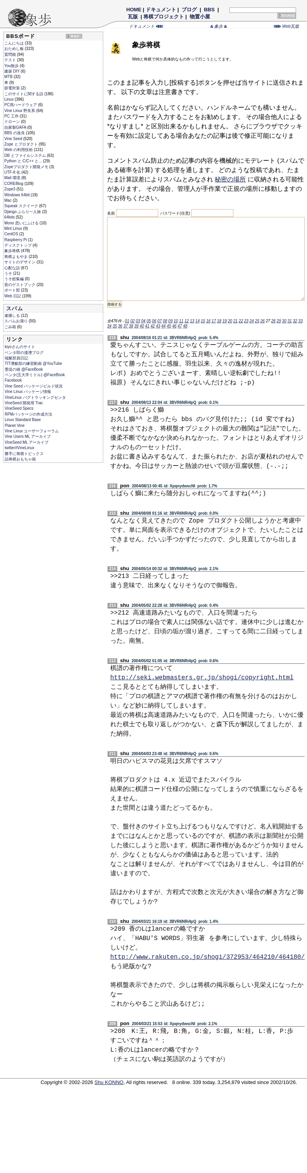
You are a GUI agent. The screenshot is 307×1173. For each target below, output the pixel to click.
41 (147, 326)
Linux (9, 99)
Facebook (13, 380)
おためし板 (14, 48)
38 (131, 326)
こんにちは (14, 43)
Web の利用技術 (19, 150)
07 (159, 321)
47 (180, 326)
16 (208, 321)
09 (170, 321)
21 (235, 321)
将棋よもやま (16, 256)
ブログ (189, 9)
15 (203, 321)
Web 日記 (13, 296)
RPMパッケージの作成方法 (28, 414)
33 (300, 321)
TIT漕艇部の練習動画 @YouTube (33, 363)
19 (224, 321)
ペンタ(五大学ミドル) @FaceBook (35, 375)
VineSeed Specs (19, 408)
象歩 (218, 26)
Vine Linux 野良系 (20, 110)
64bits (10, 217)
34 (109, 326)
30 (284, 321)
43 (158, 326)
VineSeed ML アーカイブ (26, 442)
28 (273, 321)
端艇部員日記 (16, 358)
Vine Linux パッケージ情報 (28, 391)
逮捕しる (12, 315)
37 (126, 326)
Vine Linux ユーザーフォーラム (32, 431)
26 (262, 321)
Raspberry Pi (16, 240)
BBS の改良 (15, 133)
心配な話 (12, 268)
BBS (209, 9)
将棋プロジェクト (163, 17)
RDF (75, 36)
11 (181, 321)
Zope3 (10, 189)
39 (136, 326)
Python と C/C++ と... (23, 161)
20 (230, 321)
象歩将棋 (12, 251)
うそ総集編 (14, 279)
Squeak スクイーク (21, 206)
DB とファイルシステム (25, 155)
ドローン (12, 121)
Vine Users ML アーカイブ (28, 436)
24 (251, 321)
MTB (9, 77)
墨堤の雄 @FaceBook (24, 369)
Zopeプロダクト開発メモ (26, 167)
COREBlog (14, 183)
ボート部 (12, 290)
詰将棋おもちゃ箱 (20, 459)
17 (214, 321)
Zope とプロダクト (21, 144)
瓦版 (132, 17)
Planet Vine (15, 425)
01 (127, 321)
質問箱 (10, 54)
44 (163, 326)
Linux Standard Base (23, 420)
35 (115, 326)
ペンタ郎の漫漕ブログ (24, 352)
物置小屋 (199, 17)
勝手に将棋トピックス (24, 453)
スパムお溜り (16, 321)
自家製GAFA (15, 127)
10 (176, 321)
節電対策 (12, 88)
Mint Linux (13, 228)
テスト (10, 60)
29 (279, 321)
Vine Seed (13, 139)
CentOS (11, 234)
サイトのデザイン (20, 262)
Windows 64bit (17, 195)
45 (169, 326)
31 (290, 321)
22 (241, 321)
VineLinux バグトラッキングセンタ (35, 397)
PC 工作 (11, 116)
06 (154, 321)
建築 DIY (12, 71)
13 (192, 321)
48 (185, 326)
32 (295, 321)
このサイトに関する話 (24, 94)
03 (138, 321)
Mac (8, 200)
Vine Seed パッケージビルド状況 (34, 386)
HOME (133, 9)
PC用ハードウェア (21, 105)
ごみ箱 (10, 327)
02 (132, 321)
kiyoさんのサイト (20, 347)
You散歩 (12, 66)
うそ (8, 273)
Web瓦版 (286, 26)
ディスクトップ (18, 245)
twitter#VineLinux (19, 448)
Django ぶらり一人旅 (23, 212)
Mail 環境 (12, 178)
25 (257, 321)
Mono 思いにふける (22, 223)
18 (219, 321)
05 (148, 321)
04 (143, 321)
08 (165, 321)
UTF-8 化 (12, 172)
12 (187, 321)
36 (120, 326)
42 (152, 326)
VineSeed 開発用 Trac (24, 403)
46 (174, 326)
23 (246, 321)
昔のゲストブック (20, 285)
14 (197, 321)
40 (141, 326)
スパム (14, 308)
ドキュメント (161, 9)
